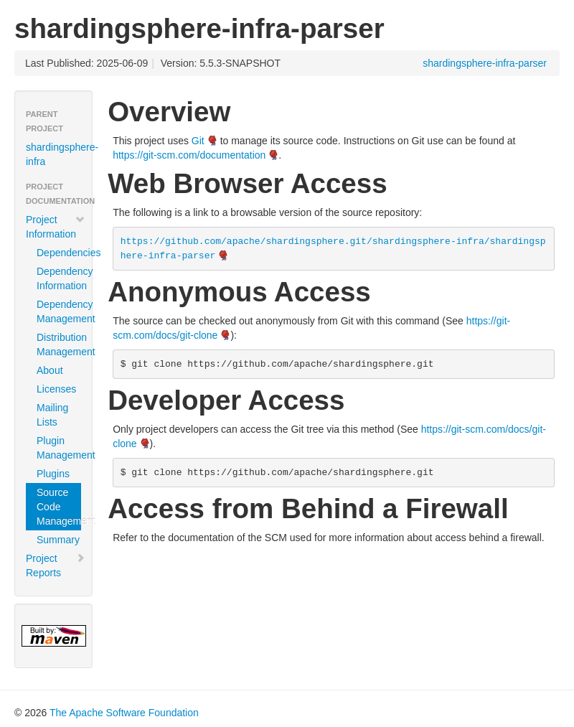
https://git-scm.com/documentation (189, 155)
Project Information (55, 227)
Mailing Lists (52, 415)
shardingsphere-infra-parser (485, 63)
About (50, 370)
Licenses (56, 389)
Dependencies (59, 252)
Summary (58, 539)
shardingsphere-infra (59, 154)
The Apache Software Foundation (124, 712)
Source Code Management (59, 507)
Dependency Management (59, 311)
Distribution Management (59, 344)
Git (198, 140)
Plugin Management (59, 448)
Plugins (53, 473)
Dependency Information (59, 278)
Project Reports (55, 565)
